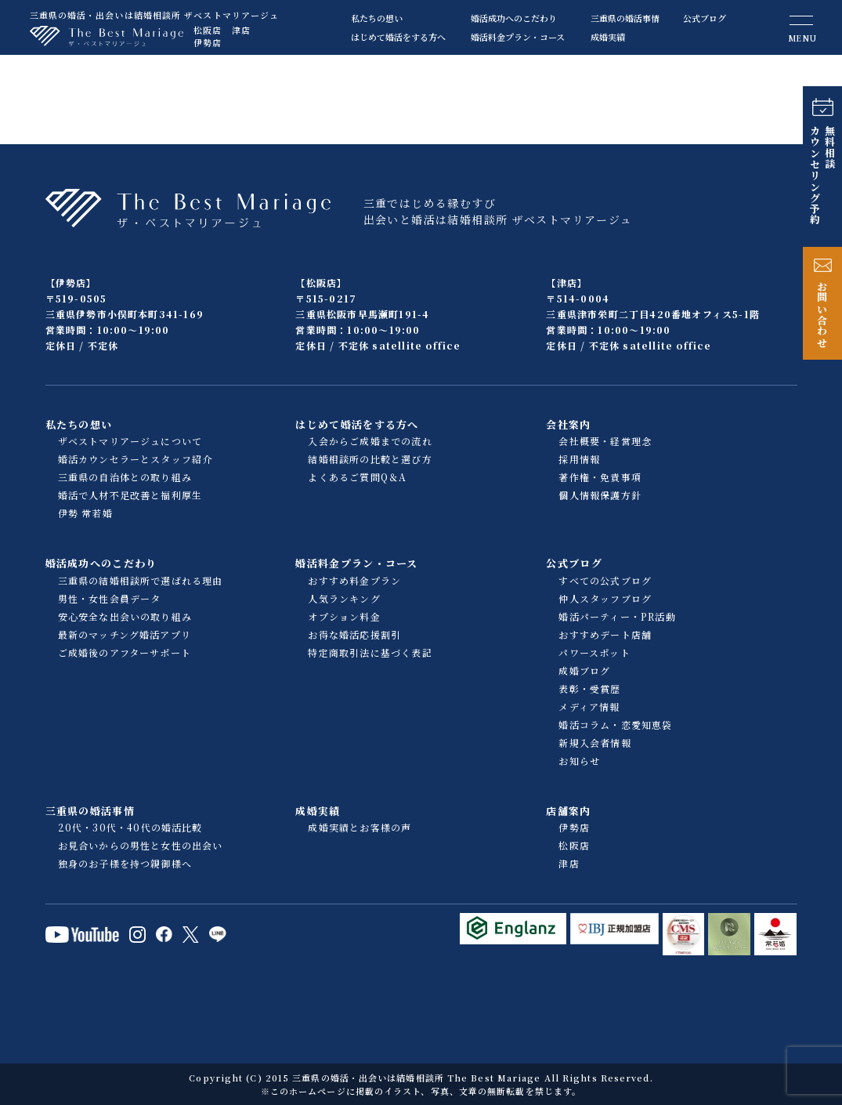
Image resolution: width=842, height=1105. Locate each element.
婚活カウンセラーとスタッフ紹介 (135, 459)
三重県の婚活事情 (625, 18)
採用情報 (579, 459)
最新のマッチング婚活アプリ (125, 634)
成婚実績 (608, 37)
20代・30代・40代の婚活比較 (130, 827)
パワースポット (594, 652)
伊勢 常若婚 (85, 513)
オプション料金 (344, 616)
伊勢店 (207, 42)
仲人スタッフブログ (605, 598)
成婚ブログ (584, 670)
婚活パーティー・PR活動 (616, 616)
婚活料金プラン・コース (518, 37)
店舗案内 (568, 810)
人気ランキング (344, 598)
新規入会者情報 (594, 742)
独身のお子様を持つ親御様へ (125, 863)
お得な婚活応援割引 (354, 634)
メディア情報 (589, 706)
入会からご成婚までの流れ (370, 440)
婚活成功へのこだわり (514, 18)
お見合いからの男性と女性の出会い (140, 845)
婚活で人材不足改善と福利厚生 (130, 495)
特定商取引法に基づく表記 (370, 652)
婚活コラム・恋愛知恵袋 (615, 724)
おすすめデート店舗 (605, 634)
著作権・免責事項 (599, 477)
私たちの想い (377, 18)
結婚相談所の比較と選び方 (370, 459)
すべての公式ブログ (605, 580)
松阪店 (207, 30)
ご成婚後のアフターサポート (125, 652)
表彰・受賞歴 (589, 688)
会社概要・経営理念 (605, 440)
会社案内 (568, 424)
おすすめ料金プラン (354, 580)
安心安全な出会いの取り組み (125, 616)
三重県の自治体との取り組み (125, 477)
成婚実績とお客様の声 (359, 827)
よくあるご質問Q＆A (357, 477)
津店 (241, 30)
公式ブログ (704, 18)
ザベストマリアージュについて (130, 440)
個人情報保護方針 (599, 495)
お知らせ (579, 760)
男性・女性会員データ (109, 598)
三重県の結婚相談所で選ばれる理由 (140, 580)
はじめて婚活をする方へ (398, 37)
